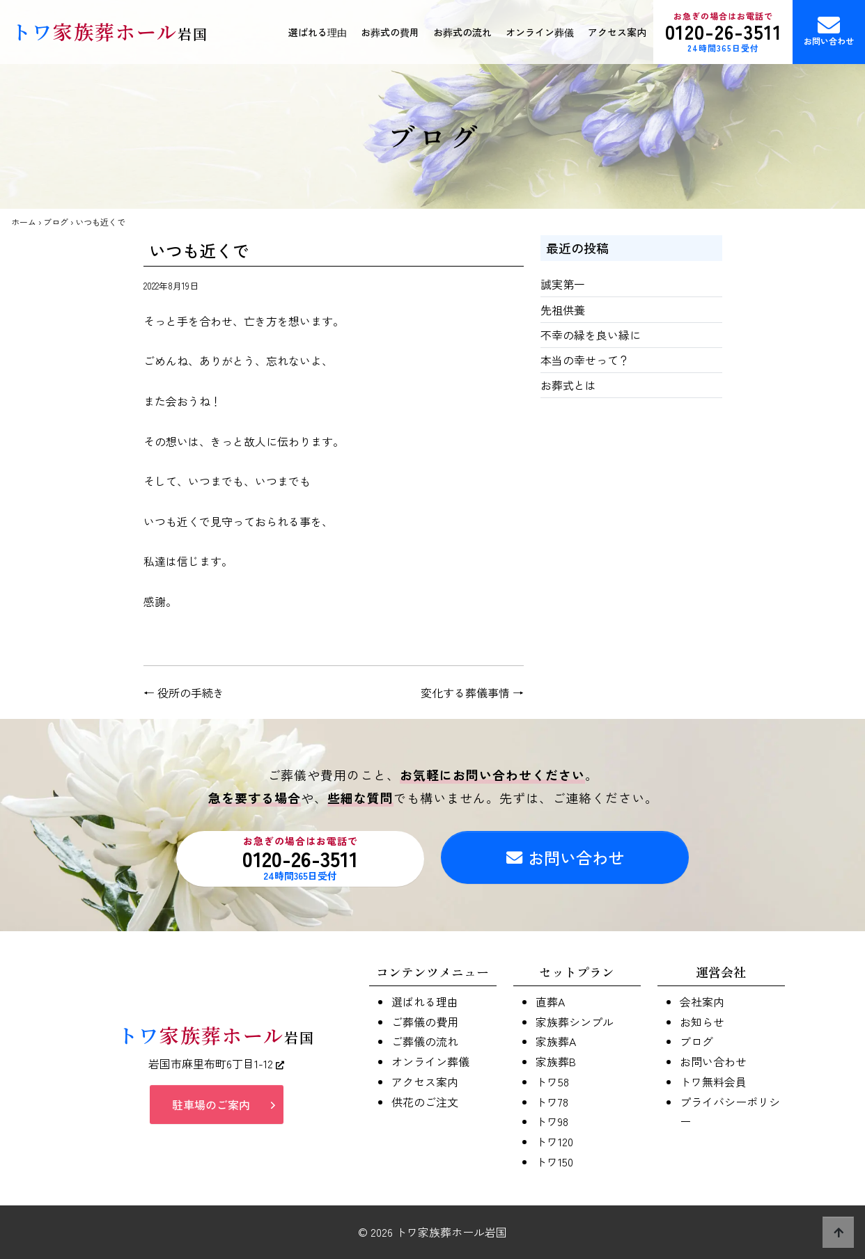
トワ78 (552, 1101)
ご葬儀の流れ (424, 1041)
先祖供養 (562, 309)
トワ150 (554, 1161)
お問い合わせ (829, 30)
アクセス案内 (617, 32)
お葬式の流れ (462, 32)
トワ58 (552, 1081)
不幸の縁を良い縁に (590, 334)
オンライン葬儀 (540, 32)
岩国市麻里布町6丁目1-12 (216, 1063)
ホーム (23, 222)
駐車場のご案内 (211, 1104)
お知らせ (702, 1021)
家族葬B (556, 1061)
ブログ (55, 222)
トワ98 (552, 1121)
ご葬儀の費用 (424, 1021)
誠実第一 (562, 284)
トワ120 (554, 1141)
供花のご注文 (424, 1101)
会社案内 (702, 1001)
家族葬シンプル (575, 1021)
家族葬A (556, 1041)
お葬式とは (568, 385)
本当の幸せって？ (585, 359)
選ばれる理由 (317, 32)
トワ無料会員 (713, 1081)
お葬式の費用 (390, 32)
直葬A (550, 1001)
